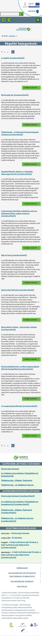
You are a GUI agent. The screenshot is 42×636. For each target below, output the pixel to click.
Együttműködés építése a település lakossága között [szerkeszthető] (17, 173)
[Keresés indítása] (21, 14)
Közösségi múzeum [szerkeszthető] (18, 496)
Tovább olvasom (31, 88)
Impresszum (22, 568)
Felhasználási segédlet (22, 581)
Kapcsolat (22, 586)
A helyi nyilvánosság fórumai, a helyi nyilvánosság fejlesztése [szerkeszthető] (19, 545)
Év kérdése (17, 538)
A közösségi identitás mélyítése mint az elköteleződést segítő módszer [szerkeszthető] (19, 213)
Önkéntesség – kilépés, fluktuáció (16, 480)
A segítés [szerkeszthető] (12, 58)
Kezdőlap (12, 36)
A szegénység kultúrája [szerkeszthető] (19, 406)
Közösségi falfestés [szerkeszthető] (17, 290)
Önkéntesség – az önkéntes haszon (17, 485)
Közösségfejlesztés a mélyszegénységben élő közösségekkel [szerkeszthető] (20, 368)
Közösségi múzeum (10, 469)
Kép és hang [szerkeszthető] (14, 255)
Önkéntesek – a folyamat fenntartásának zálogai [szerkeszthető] (20, 133)
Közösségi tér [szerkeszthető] (15, 95)
